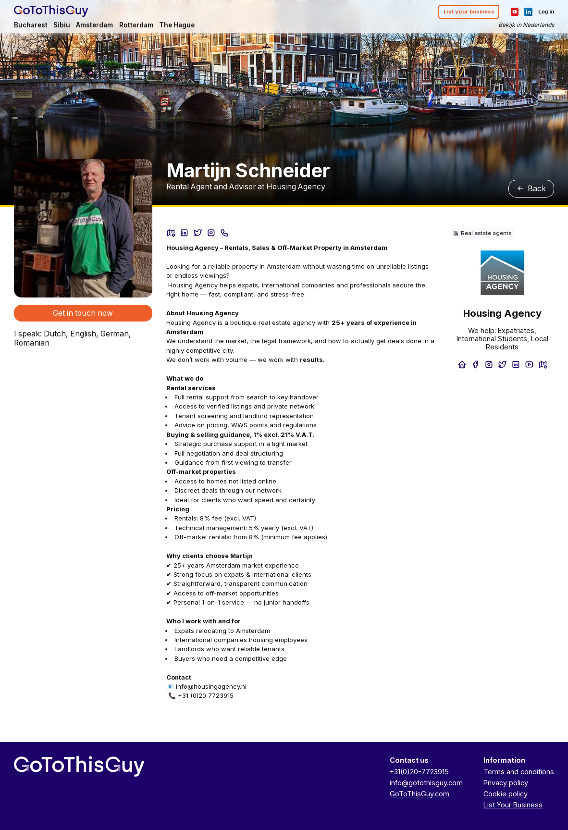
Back (531, 188)
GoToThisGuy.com (419, 794)
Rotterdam (136, 25)
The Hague (177, 25)
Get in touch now (83, 313)
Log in (546, 11)
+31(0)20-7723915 (419, 772)
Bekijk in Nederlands (526, 24)
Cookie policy (505, 794)
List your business (469, 11)
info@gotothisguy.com (426, 783)
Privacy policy (505, 783)
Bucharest (31, 25)
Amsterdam (94, 25)
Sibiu (61, 25)
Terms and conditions (518, 772)
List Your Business (513, 805)
